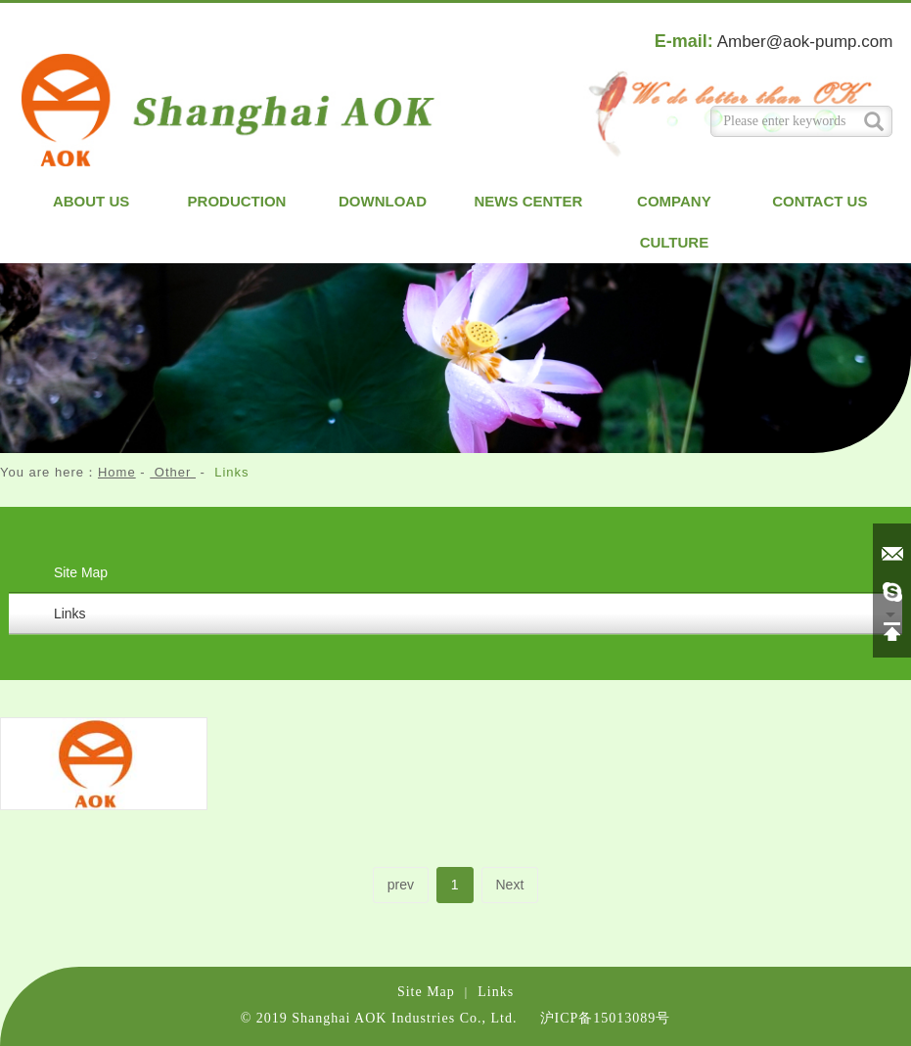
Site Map (81, 572)
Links (70, 613)
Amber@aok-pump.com (805, 41)
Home (117, 472)
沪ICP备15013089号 (605, 1018)
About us (91, 201)
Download (383, 201)
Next (510, 884)
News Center (529, 201)
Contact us (819, 201)
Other (173, 472)
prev (400, 884)
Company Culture (674, 221)
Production (237, 201)
